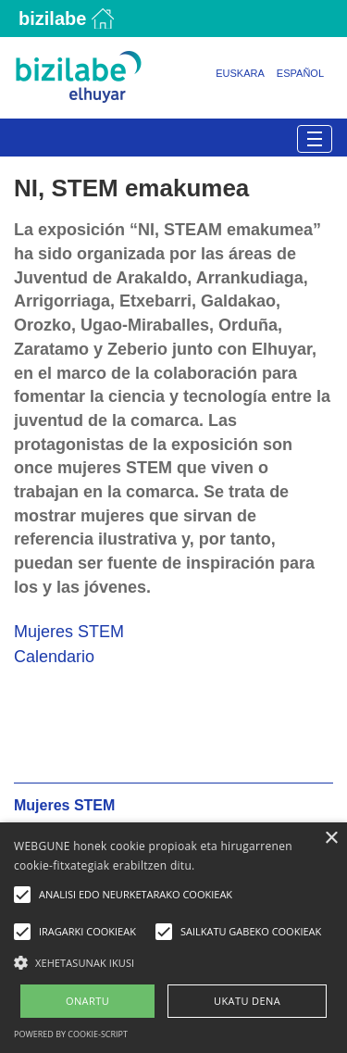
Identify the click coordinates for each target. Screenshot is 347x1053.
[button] (173, 962)
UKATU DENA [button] (247, 1001)
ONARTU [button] (87, 1001)
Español (300, 73)
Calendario (54, 656)
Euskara (240, 73)
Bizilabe (52, 18)
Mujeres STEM (69, 631)
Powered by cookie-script (71, 1034)
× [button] (331, 839)
